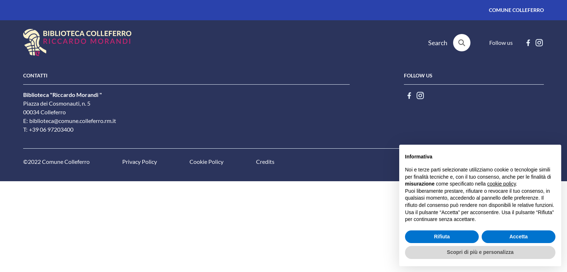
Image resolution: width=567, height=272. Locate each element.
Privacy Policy (139, 161)
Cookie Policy (206, 161)
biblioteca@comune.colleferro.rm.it (72, 121)
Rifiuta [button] (442, 236)
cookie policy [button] (501, 184)
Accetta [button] (519, 236)
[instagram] (539, 42)
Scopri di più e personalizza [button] (480, 252)
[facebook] (528, 43)
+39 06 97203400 (51, 129)
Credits (265, 161)
